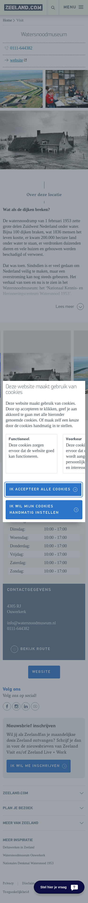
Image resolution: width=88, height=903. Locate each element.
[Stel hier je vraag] (59, 887)
